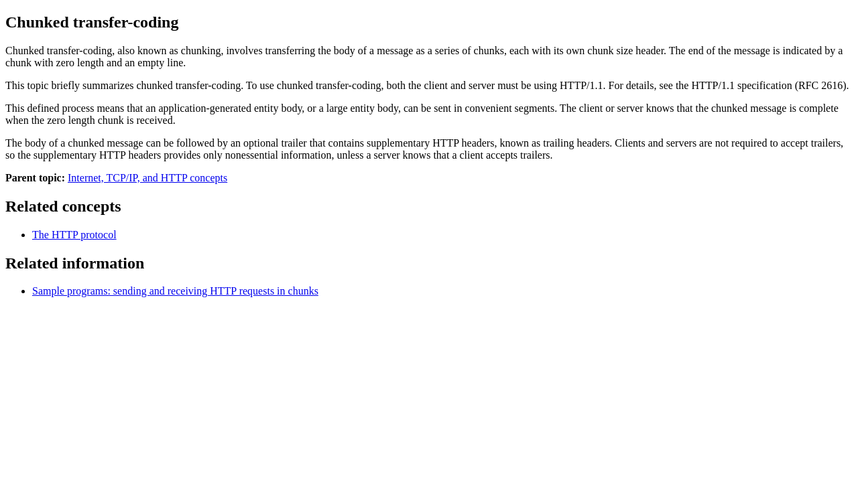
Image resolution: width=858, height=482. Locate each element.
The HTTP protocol (74, 234)
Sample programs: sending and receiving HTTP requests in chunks (175, 291)
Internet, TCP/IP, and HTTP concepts (147, 177)
